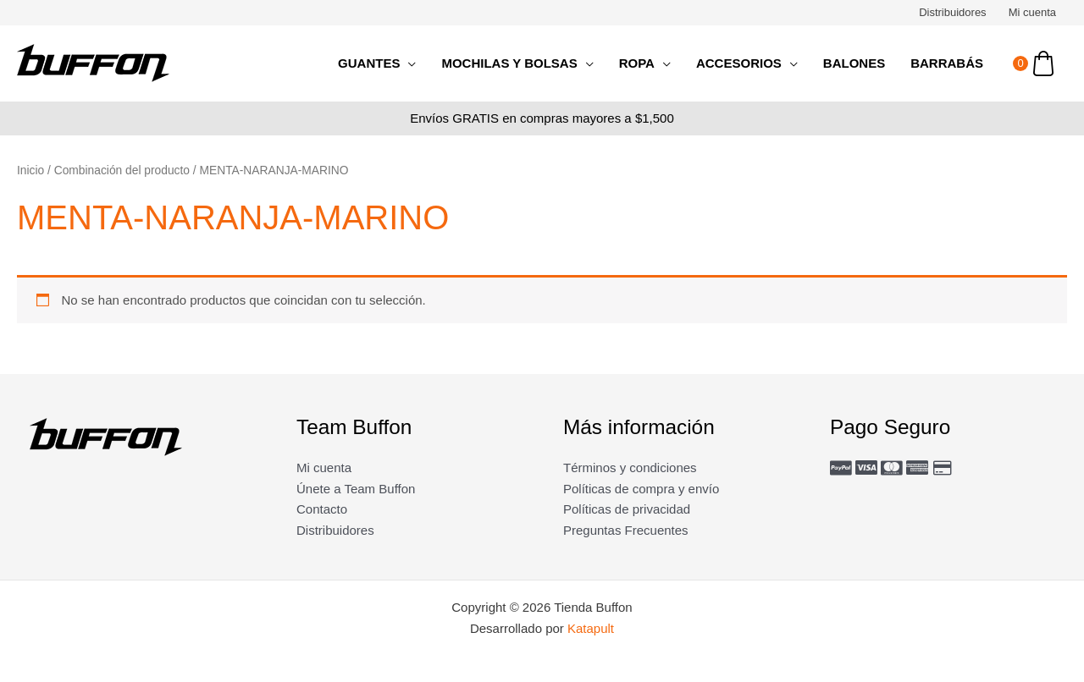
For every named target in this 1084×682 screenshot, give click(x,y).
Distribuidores (952, 12)
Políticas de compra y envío (641, 488)
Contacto (321, 509)
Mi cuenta (1032, 12)
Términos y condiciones (630, 467)
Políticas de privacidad (626, 509)
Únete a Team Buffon (355, 488)
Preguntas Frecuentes (626, 530)
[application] (408, 63)
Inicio (30, 170)
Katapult (590, 628)
